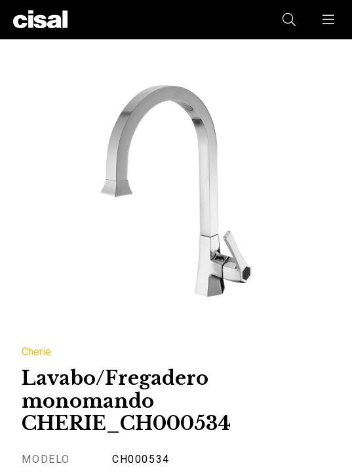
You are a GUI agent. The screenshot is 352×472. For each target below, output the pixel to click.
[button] (329, 20)
